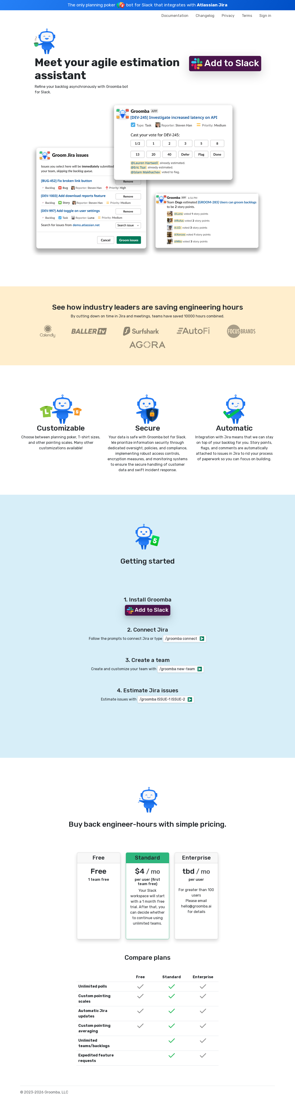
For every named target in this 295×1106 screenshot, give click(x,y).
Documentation (174, 15)
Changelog (205, 15)
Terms (247, 15)
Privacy (228, 15)
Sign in (265, 15)
